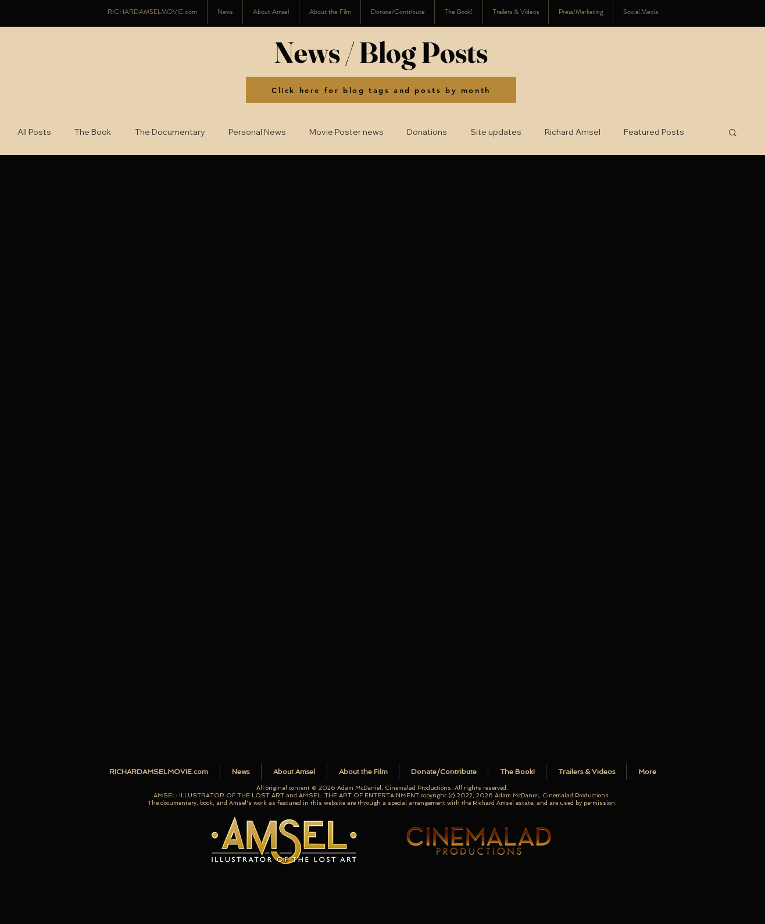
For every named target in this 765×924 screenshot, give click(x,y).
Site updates (495, 132)
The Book (93, 132)
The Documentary (170, 132)
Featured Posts (654, 132)
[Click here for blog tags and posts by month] (381, 90)
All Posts (34, 132)
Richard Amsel (572, 132)
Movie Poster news (346, 132)
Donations (427, 132)
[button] (640, 12)
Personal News (257, 132)
